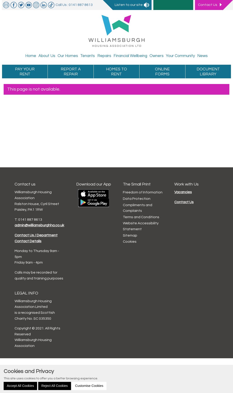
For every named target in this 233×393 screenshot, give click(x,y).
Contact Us (184, 202)
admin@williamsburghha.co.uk (39, 225)
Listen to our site (132, 5)
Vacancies (183, 192)
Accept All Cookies (20, 386)
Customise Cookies (89, 386)
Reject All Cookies (54, 386)
